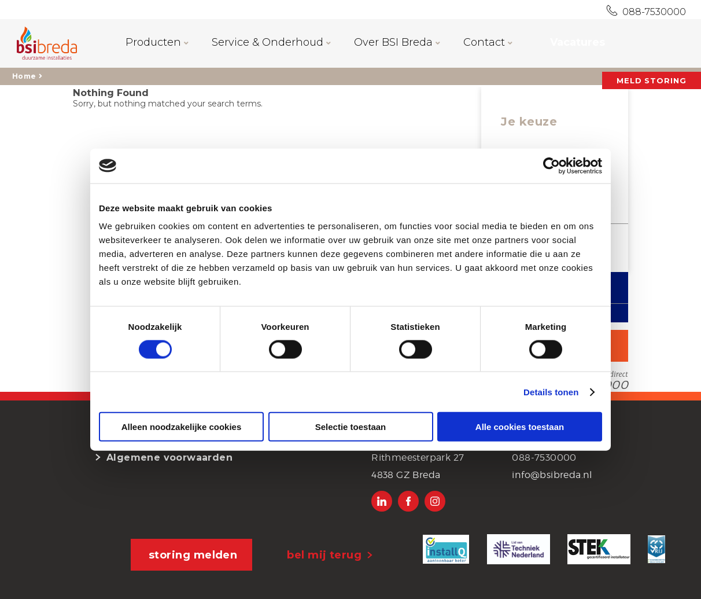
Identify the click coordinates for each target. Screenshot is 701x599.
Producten (157, 42)
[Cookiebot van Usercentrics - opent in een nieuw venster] (551, 165)
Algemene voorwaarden (169, 457)
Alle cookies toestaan (519, 427)
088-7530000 (652, 11)
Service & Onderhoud (271, 42)
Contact (487, 42)
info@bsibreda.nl (552, 474)
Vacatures (577, 42)
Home (24, 76)
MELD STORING (652, 80)
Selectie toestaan (350, 427)
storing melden (193, 555)
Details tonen (550, 391)
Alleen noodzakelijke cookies (181, 427)
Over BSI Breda (397, 42)
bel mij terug (324, 555)
